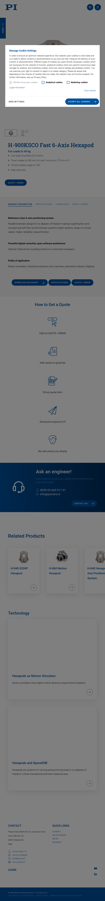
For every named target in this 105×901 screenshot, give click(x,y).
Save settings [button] (16, 102)
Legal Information (17, 87)
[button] (82, 101)
